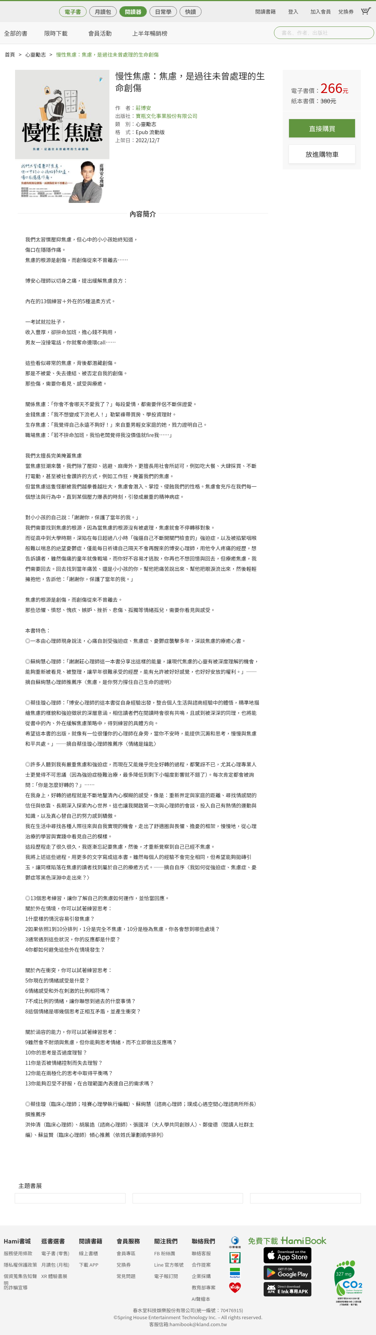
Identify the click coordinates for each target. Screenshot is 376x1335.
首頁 (10, 54)
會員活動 (100, 33)
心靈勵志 (35, 54)
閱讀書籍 (265, 10)
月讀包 (103, 11)
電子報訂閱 (166, 1276)
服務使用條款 (18, 1253)
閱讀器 (133, 11)
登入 (293, 10)
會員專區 (125, 1253)
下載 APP (88, 1264)
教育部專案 (204, 1287)
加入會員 (321, 10)
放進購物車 (322, 154)
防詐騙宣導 (16, 1287)
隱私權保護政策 (20, 1264)
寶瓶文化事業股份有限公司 (166, 115)
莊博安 (143, 107)
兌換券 (346, 10)
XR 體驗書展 (54, 1276)
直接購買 (322, 128)
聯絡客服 (201, 1253)
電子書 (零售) (55, 1253)
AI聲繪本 (201, 1298)
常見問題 (125, 1276)
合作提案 (201, 1264)
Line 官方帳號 (169, 1264)
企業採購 (201, 1276)
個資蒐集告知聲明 (20, 1278)
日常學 (163, 11)
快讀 (190, 11)
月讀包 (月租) (55, 1264)
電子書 (73, 11)
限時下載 (56, 33)
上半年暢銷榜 (149, 33)
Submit (368, 33)
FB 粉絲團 (165, 1253)
